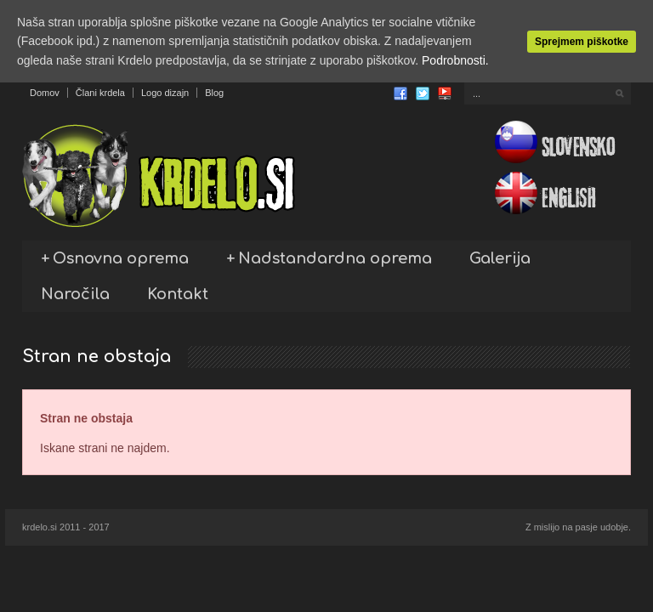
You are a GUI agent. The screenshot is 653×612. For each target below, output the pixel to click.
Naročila (75, 294)
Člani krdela (100, 93)
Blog (214, 93)
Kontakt (177, 294)
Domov (45, 93)
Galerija (500, 258)
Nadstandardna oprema (329, 258)
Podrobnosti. (455, 60)
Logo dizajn (165, 93)
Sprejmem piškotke (581, 42)
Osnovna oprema (115, 258)
